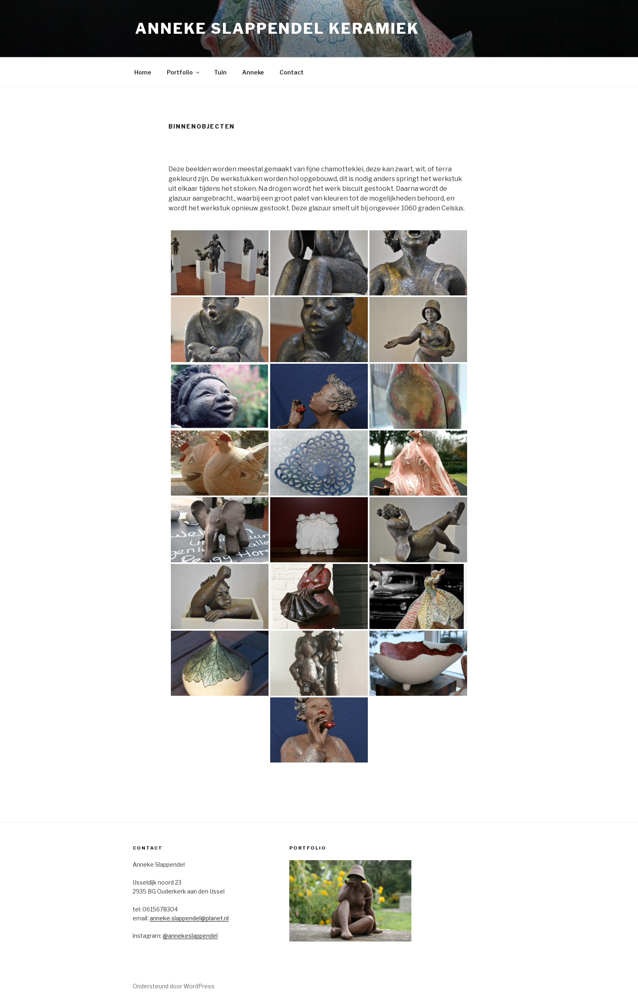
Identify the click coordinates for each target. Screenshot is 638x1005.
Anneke (253, 72)
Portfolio (184, 72)
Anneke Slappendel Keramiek (277, 28)
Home (142, 72)
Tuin (220, 72)
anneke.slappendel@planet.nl (189, 918)
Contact (292, 72)
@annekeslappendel (190, 935)
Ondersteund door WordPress (173, 986)
